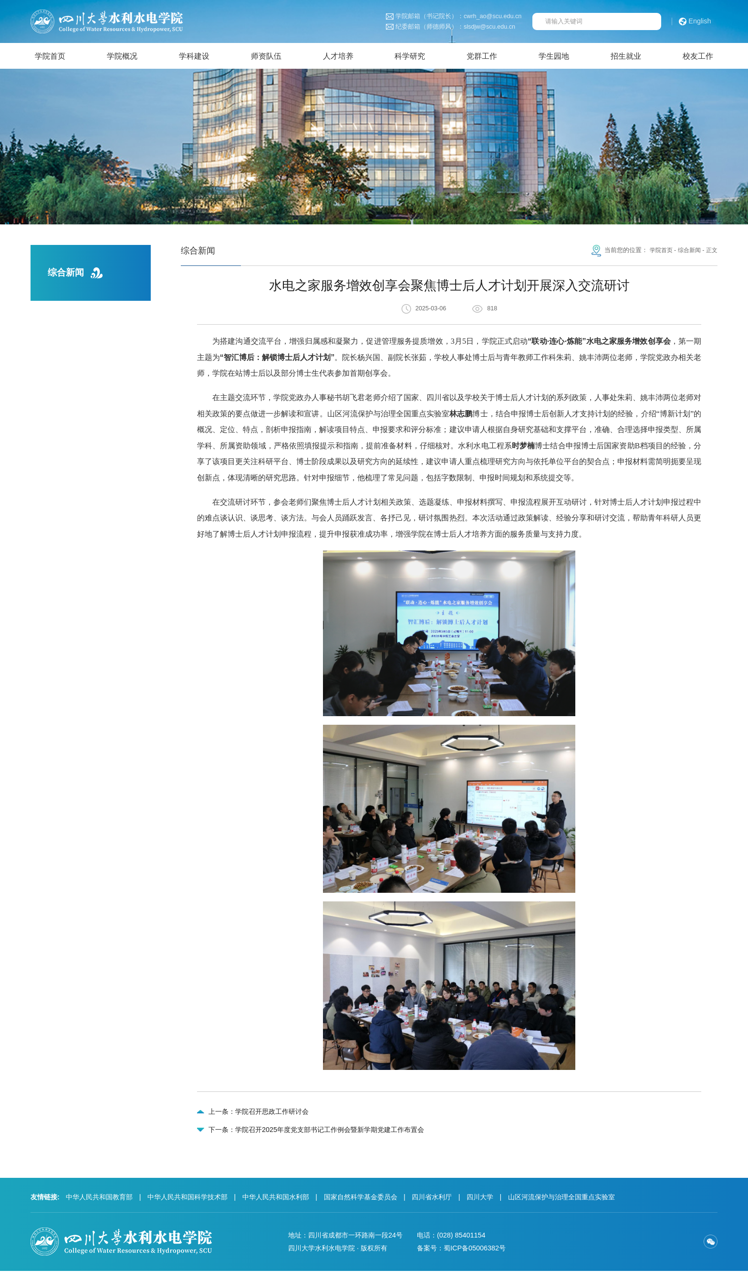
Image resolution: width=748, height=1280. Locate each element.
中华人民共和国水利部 (275, 1206)
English (695, 21)
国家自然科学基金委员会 (360, 1206)
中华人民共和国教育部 (99, 1206)
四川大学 (480, 1206)
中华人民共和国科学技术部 (187, 1206)
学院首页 (657, 253)
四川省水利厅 (432, 1206)
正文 (711, 253)
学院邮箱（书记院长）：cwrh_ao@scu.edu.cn (454, 16)
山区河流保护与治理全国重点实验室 (561, 1206)
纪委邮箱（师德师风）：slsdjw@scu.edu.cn (450, 27)
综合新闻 (687, 253)
